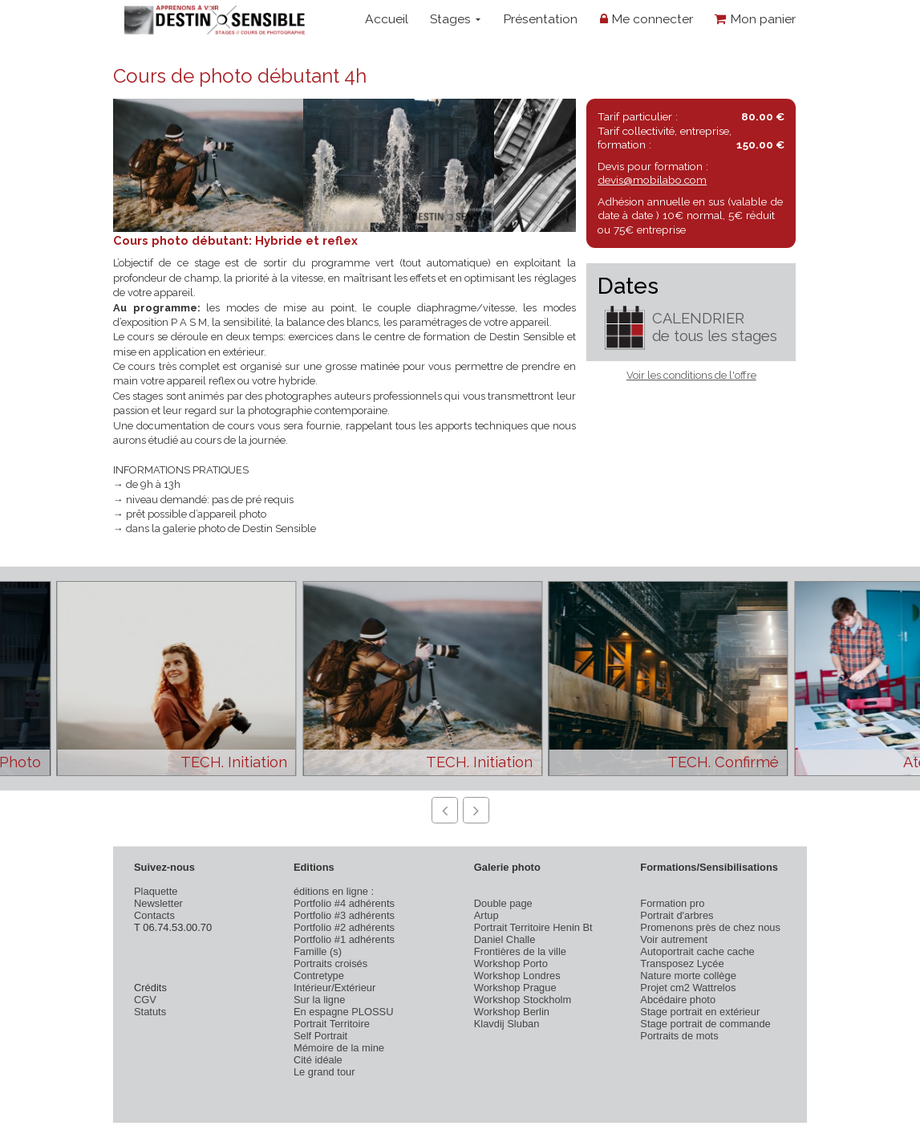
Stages (455, 18)
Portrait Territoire (332, 1024)
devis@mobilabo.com (652, 179)
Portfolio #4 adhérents (344, 903)
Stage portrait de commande (705, 1024)
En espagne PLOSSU (344, 1012)
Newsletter (158, 903)
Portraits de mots (679, 1036)
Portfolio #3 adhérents (344, 915)
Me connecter (646, 18)
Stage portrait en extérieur (700, 1012)
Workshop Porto (511, 963)
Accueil (386, 18)
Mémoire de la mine (339, 1048)
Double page (503, 903)
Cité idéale (318, 1060)
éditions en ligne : (334, 891)
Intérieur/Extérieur (334, 988)
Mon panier (755, 18)
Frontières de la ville (520, 951)
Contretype (319, 975)
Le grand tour (324, 1072)
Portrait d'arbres (676, 915)
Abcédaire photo (677, 1000)
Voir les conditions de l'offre (691, 375)
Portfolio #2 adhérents (344, 927)
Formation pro (672, 903)
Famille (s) (318, 951)
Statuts (150, 1012)
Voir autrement (673, 939)
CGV (145, 1000)
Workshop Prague (515, 988)
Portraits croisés (330, 963)
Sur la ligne (319, 1000)
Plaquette (155, 891)
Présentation (540, 18)
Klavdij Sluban (507, 1024)
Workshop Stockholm (522, 1000)
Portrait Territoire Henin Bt (533, 927)
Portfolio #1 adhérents (344, 939)
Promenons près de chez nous (710, 927)
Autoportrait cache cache (697, 951)
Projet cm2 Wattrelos (688, 988)
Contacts (154, 915)
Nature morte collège (688, 975)
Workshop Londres (517, 975)
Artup (486, 915)
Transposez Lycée (681, 963)
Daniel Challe (505, 939)
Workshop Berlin (511, 1012)
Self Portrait (320, 1036)
